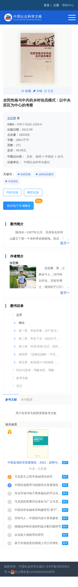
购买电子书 (18, 205)
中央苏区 (13, 181)
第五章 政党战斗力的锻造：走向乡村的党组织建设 (40, 362)
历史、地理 (34, 156)
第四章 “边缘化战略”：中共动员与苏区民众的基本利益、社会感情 (40, 354)
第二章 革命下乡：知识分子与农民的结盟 (40, 338)
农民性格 (26, 174)
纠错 (37, 91)
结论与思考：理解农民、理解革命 (37, 370)
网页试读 (33, 192)
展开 (64, 243)
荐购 (38, 200)
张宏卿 (11, 118)
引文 (48, 91)
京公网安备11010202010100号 (32, 572)
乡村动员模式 (46, 174)
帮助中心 (68, 5)
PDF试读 (12, 192)
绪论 (22, 322)
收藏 (26, 91)
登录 (47, 5)
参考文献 (22, 378)
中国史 (49, 156)
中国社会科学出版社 (37, 162)
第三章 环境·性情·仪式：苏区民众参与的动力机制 (40, 346)
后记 (19, 386)
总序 (19, 315)
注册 (56, 5)
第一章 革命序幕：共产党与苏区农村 (40, 330)
